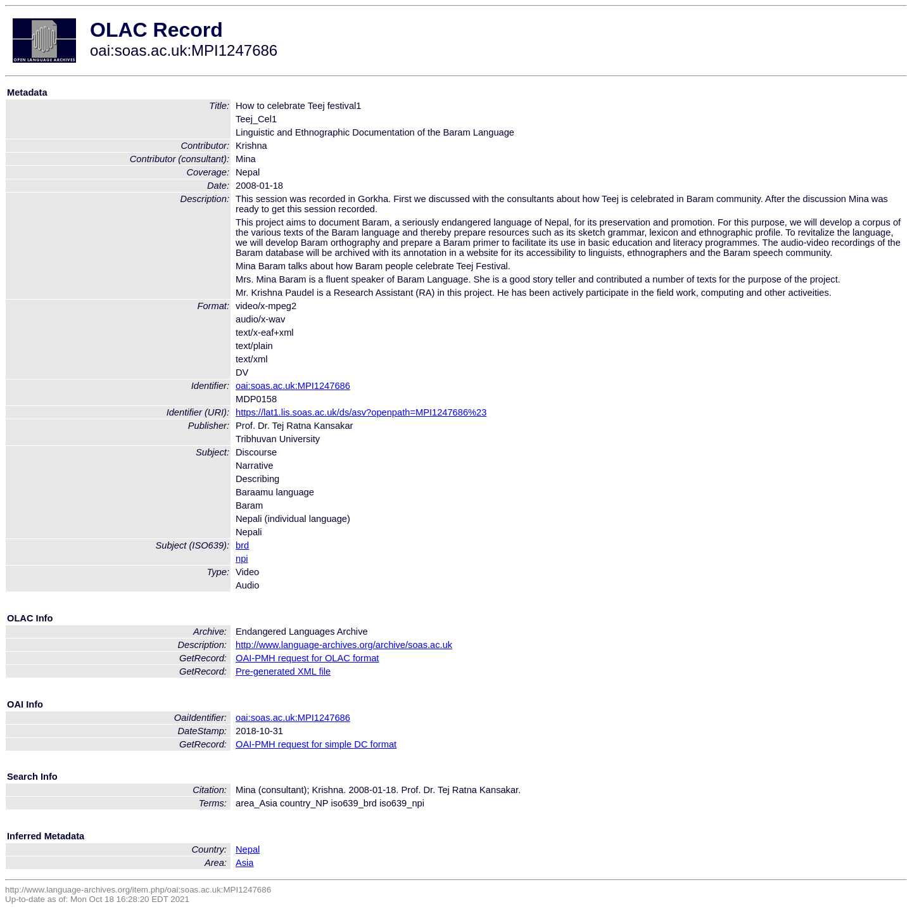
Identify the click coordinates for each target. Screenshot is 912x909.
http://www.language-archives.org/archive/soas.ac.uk (344, 645)
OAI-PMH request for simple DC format (316, 744)
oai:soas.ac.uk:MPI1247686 (293, 386)
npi (242, 559)
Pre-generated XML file (283, 671)
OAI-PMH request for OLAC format (307, 658)
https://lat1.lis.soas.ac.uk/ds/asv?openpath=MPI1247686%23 (361, 412)
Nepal (248, 849)
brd (242, 545)
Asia (245, 863)
